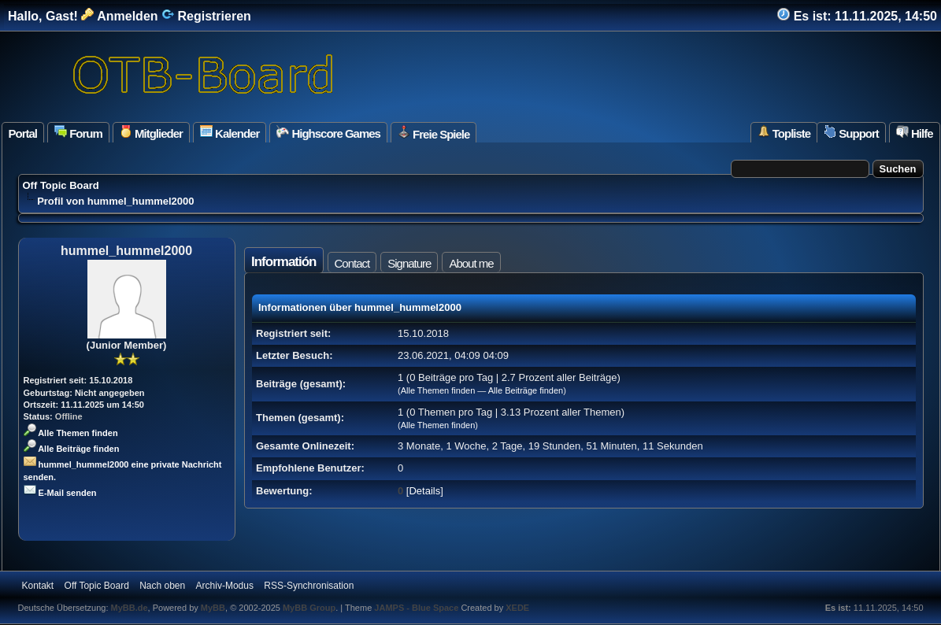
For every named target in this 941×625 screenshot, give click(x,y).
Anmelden (119, 16)
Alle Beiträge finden (72, 448)
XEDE (517, 607)
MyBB (213, 607)
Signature (409, 263)
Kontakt (38, 585)
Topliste (784, 132)
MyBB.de (129, 607)
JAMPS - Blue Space (417, 607)
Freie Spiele (433, 133)
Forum (78, 132)
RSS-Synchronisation (309, 585)
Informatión (284, 261)
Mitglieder (151, 132)
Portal (23, 133)
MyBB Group (309, 607)
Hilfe (914, 132)
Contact (352, 263)
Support (851, 132)
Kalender (229, 132)
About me (471, 263)
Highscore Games (328, 132)
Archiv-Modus (225, 585)
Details (424, 491)
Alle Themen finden (71, 433)
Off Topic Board (61, 185)
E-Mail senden (60, 492)
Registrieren (206, 16)
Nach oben (162, 585)
